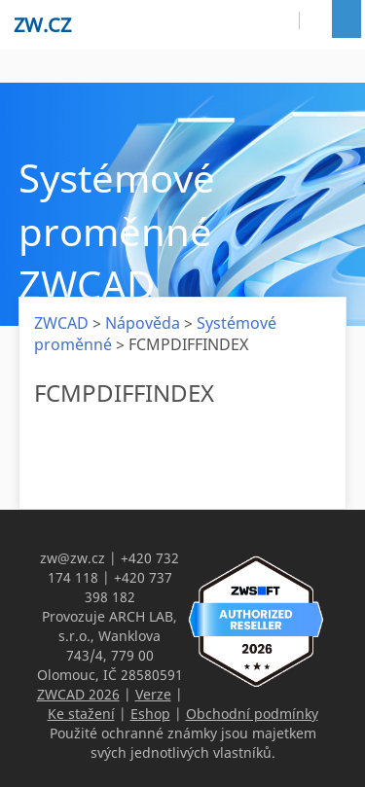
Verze (153, 694)
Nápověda (142, 323)
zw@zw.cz (72, 558)
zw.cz (42, 25)
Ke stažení (81, 713)
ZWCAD (61, 323)
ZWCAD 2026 (78, 694)
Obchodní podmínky (252, 713)
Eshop (150, 713)
